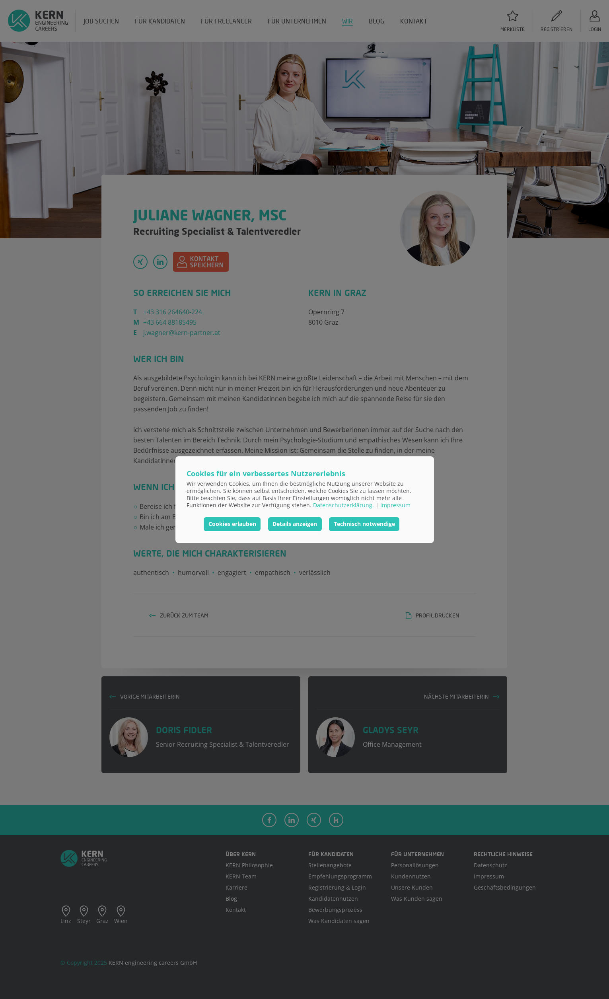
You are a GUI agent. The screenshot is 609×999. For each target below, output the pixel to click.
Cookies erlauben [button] (232, 524)
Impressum (395, 505)
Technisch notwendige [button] (364, 524)
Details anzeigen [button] (294, 524)
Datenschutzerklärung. (343, 505)
